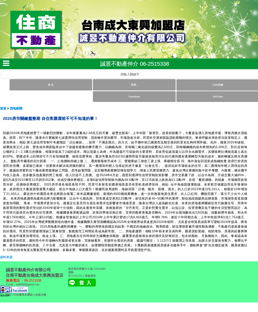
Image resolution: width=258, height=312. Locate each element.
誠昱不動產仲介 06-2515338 (134, 64)
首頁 (3, 108)
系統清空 (90, 275)
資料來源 (6, 257)
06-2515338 (32, 280)
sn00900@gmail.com (27, 284)
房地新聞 (16, 108)
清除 (71, 272)
